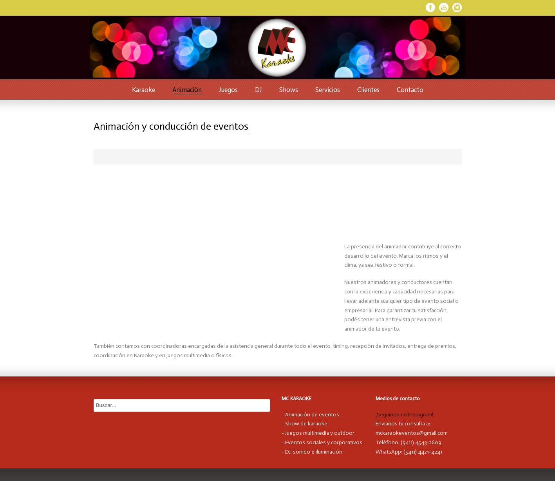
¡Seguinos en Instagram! (404, 414)
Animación (187, 90)
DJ (258, 90)
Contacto (410, 90)
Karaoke (143, 90)
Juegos (228, 90)
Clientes (368, 90)
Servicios (327, 90)
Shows (288, 90)
